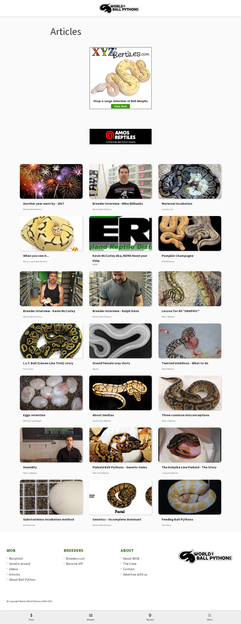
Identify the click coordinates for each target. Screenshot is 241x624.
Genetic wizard (19, 564)
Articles (14, 574)
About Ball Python (22, 579)
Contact (129, 569)
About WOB (131, 558)
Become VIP (74, 564)
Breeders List (75, 558)
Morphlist (16, 558)
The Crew (130, 564)
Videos (13, 569)
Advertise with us (135, 574)
